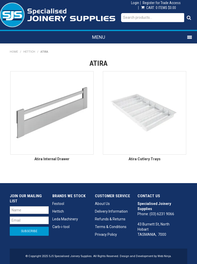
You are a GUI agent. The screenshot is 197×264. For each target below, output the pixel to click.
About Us (102, 204)
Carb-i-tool (61, 227)
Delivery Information (111, 211)
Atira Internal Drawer (52, 159)
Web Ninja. (164, 256)
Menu (98, 37)
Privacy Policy (106, 234)
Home (14, 51)
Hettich (29, 51)
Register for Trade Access (162, 3)
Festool (58, 204)
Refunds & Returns (110, 219)
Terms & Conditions (110, 227)
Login (135, 3)
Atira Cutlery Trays (145, 159)
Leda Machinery (65, 219)
